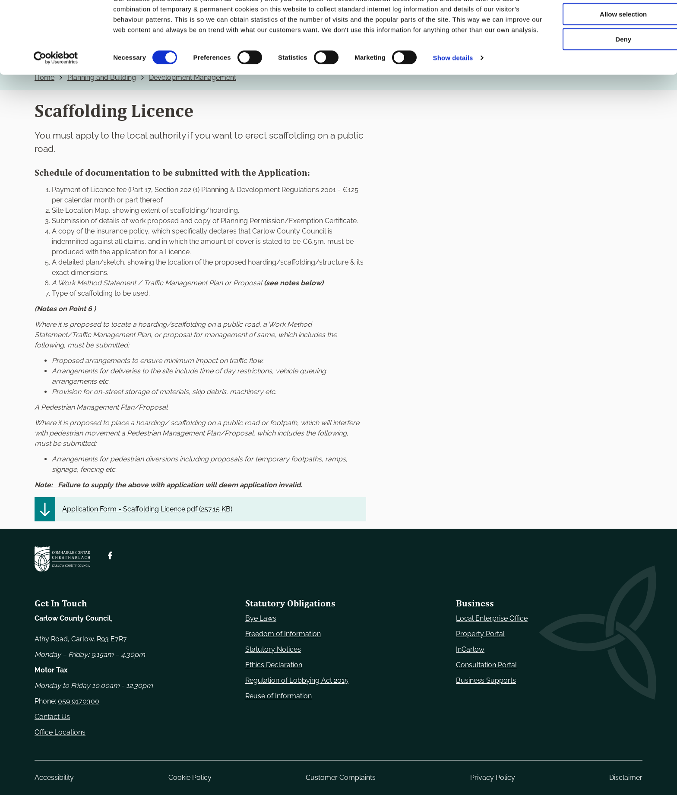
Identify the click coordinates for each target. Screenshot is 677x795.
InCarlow (470, 649)
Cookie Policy (190, 777)
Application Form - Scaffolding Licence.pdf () (147, 509)
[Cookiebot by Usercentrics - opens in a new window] (56, 101)
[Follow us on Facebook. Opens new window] (110, 555)
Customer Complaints (341, 777)
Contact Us (52, 717)
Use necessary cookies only (605, 21)
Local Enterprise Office (492, 618)
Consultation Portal (486, 665)
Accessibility (54, 777)
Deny (605, 72)
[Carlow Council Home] (62, 558)
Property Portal (480, 634)
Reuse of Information (278, 696)
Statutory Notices (273, 649)
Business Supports (486, 680)
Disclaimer (625, 777)
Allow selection (604, 46)
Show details (453, 100)
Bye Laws (260, 618)
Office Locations (60, 732)
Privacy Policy (492, 777)
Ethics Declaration (273, 665)
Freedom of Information (283, 634)
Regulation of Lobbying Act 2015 (296, 680)
